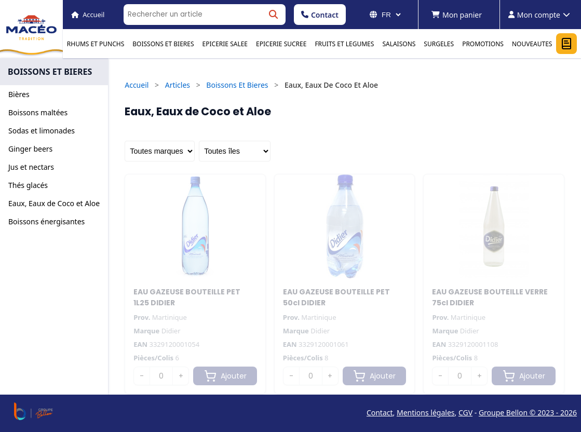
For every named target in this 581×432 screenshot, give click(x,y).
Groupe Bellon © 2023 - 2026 (528, 412)
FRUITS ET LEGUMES (344, 43)
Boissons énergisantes (46, 221)
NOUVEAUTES (532, 43)
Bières (19, 94)
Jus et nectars (31, 167)
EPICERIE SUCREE (281, 43)
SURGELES (439, 43)
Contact (320, 15)
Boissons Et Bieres (237, 85)
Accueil (136, 85)
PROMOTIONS (483, 43)
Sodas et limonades (41, 131)
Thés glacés (28, 185)
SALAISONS (398, 43)
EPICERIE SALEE (225, 43)
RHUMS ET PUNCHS (95, 43)
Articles (177, 85)
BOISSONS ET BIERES (163, 43)
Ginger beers (30, 149)
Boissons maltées (37, 112)
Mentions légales (426, 412)
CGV (465, 412)
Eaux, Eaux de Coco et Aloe (54, 203)
